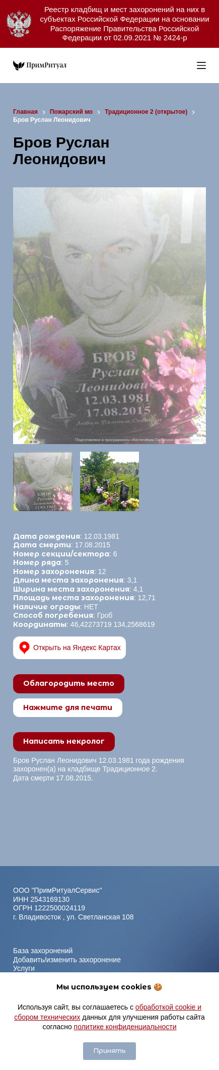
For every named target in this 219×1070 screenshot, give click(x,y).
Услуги (24, 968)
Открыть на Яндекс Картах (69, 647)
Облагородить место (68, 683)
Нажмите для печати (67, 707)
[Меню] (201, 65)
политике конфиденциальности (125, 1027)
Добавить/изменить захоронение (67, 960)
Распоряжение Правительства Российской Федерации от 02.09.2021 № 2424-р (124, 33)
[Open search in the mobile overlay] (187, 65)
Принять (109, 1050)
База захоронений (42, 951)
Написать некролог (64, 741)
